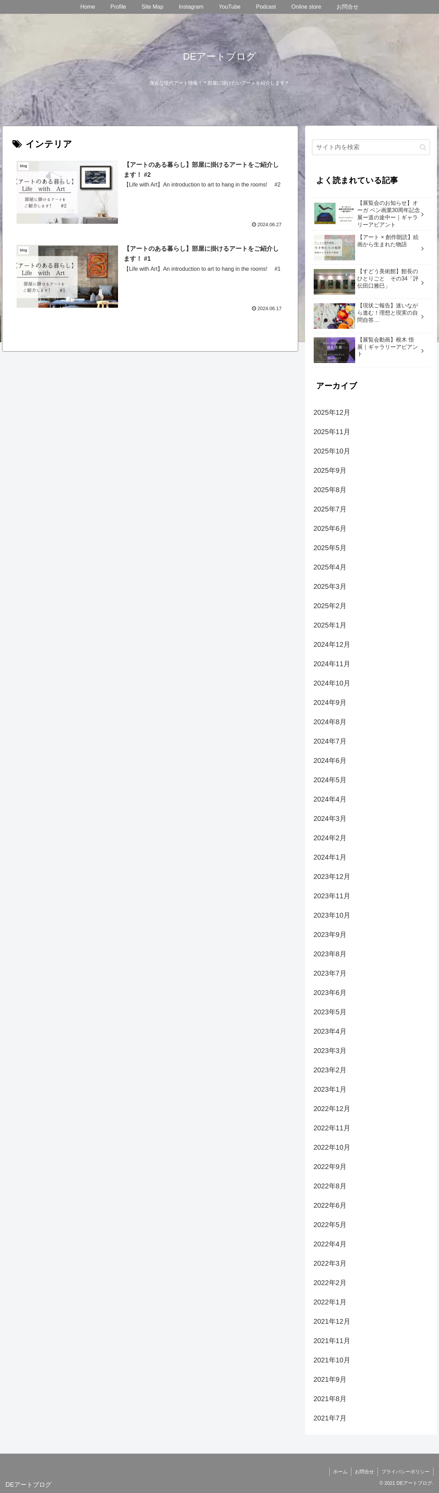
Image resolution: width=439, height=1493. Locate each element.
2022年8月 (330, 1186)
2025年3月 (330, 586)
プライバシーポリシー (405, 1471)
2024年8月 (330, 722)
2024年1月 (330, 857)
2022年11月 (331, 1128)
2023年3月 (330, 1050)
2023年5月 (330, 1012)
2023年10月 (331, 915)
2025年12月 (331, 412)
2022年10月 (331, 1147)
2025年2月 (330, 606)
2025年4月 (330, 567)
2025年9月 (330, 470)
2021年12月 (331, 1321)
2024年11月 (331, 664)
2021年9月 (330, 1379)
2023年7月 (330, 973)
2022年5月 (330, 1224)
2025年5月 (330, 548)
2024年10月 (331, 683)
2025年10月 (331, 451)
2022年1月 (330, 1302)
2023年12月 (331, 876)
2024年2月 (330, 838)
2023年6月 (330, 992)
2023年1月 (330, 1089)
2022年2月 (330, 1282)
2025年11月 (331, 432)
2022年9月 (330, 1166)
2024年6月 (330, 760)
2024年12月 (331, 644)
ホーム (340, 1471)
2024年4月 (330, 799)
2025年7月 (330, 509)
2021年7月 (330, 1418)
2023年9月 (330, 934)
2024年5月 (330, 780)
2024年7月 (330, 741)
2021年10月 (331, 1360)
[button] (423, 147)
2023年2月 (330, 1070)
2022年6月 (330, 1205)
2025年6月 (330, 528)
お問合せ (364, 1471)
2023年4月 (330, 1031)
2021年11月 (331, 1340)
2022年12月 (331, 1108)
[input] (371, 147)
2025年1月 (330, 625)
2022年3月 (330, 1263)
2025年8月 (330, 490)
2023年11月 (331, 896)
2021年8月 (330, 1399)
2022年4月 (330, 1244)
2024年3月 (330, 818)
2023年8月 (330, 954)
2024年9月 (330, 702)
